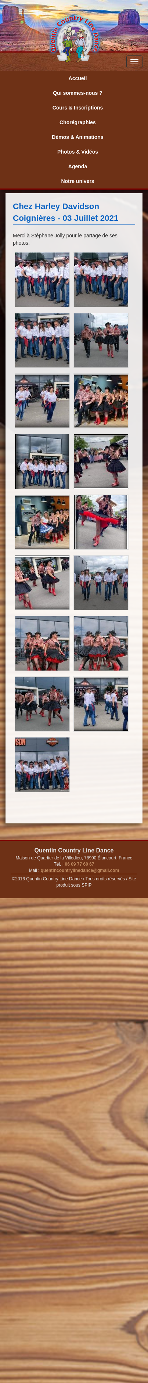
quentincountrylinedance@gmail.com (79, 870)
